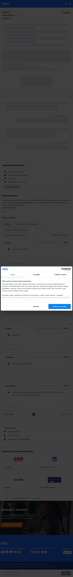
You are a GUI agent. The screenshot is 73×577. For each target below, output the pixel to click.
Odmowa (36, 306)
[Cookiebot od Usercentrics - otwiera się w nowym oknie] (63, 269)
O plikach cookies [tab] (60, 274)
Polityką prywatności (45, 299)
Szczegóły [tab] (36, 274)
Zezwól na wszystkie (59, 306)
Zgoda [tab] (13, 274)
